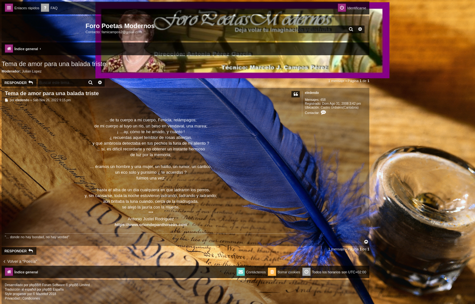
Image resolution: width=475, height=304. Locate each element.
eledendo (312, 93)
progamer (19, 294)
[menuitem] (49, 8)
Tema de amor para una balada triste (54, 63)
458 (323, 100)
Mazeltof (42, 294)
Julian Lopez (32, 71)
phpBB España (53, 289)
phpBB (34, 285)
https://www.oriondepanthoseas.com (151, 224)
